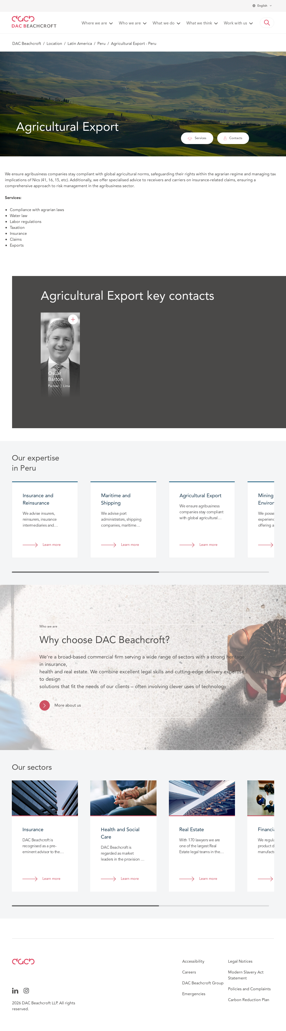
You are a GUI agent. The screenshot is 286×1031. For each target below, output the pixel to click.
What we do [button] (164, 23)
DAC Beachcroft (26, 44)
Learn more (52, 545)
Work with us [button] (235, 23)
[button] (267, 23)
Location (54, 44)
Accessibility (193, 961)
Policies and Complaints (249, 989)
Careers (189, 972)
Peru (101, 44)
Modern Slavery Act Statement (246, 975)
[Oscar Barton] (73, 319)
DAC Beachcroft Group (203, 983)
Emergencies (193, 994)
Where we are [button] (94, 23)
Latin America (80, 44)
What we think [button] (199, 23)
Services (197, 138)
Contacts (233, 138)
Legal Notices (240, 961)
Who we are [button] (130, 23)
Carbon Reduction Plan (248, 1000)
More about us (67, 705)
